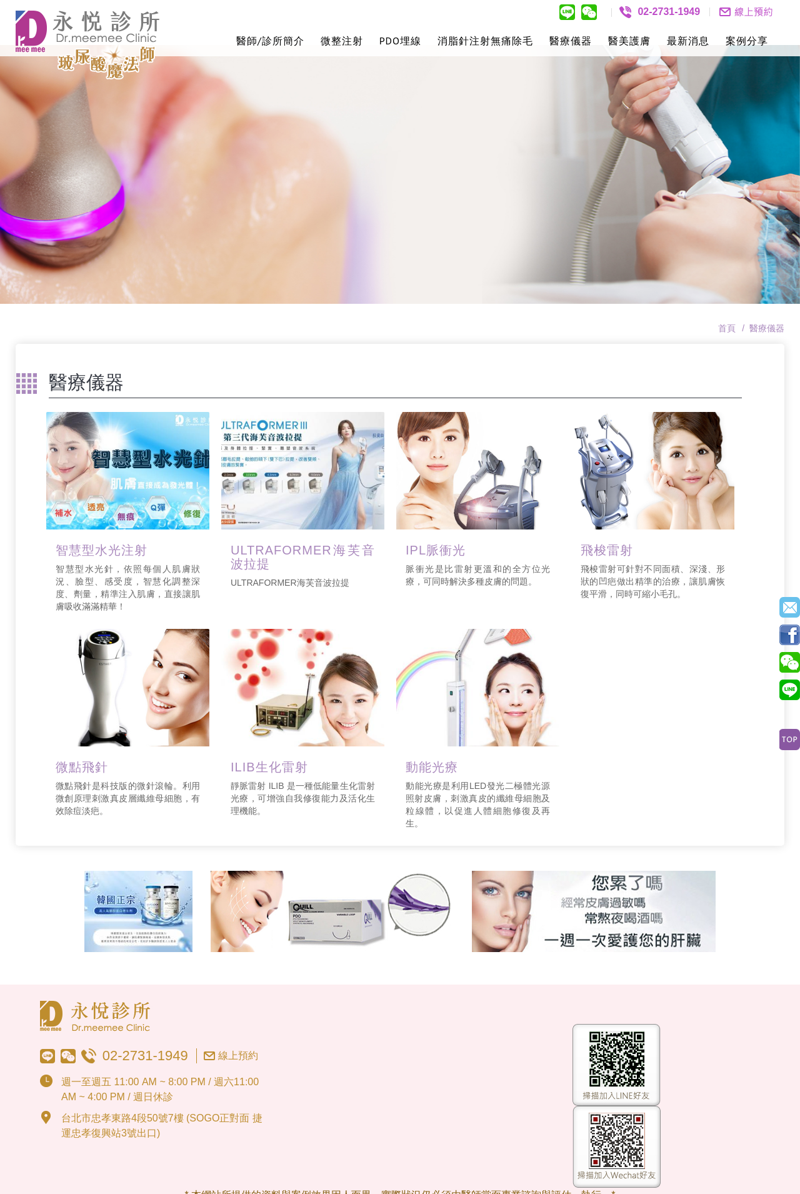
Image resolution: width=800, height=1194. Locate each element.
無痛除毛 (512, 40)
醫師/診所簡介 (270, 40)
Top (789, 739)
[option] (400, 129)
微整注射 (342, 40)
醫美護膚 (629, 40)
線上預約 (238, 1010)
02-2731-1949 (145, 1010)
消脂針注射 (464, 40)
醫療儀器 (570, 40)
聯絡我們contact (746, 11)
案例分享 (747, 40)
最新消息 (688, 40)
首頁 (727, 283)
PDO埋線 (400, 40)
